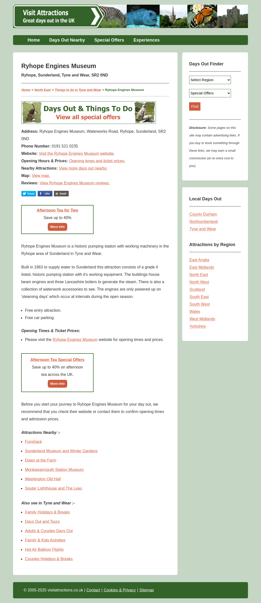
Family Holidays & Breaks (47, 512)
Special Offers (109, 40)
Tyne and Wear (202, 229)
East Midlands (201, 267)
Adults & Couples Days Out (49, 531)
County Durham (203, 214)
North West (199, 282)
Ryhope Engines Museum (75, 340)
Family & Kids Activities (45, 540)
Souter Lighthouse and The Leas (53, 488)
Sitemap (146, 590)
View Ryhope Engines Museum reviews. (75, 183)
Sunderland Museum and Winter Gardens (61, 451)
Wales (194, 311)
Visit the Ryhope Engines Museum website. (76, 153)
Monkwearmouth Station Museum (54, 470)
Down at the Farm (40, 460)
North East (42, 90)
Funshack (33, 442)
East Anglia (199, 260)
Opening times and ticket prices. (97, 161)
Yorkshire (197, 326)
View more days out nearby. (83, 168)
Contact (93, 590)
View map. (41, 176)
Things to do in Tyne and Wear (78, 90)
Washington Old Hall (43, 479)
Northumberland (203, 222)
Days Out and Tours (42, 521)
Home (34, 40)
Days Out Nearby (67, 40)
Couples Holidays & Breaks (49, 559)
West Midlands (202, 319)
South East (199, 297)
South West (199, 304)
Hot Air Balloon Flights (44, 549)
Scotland (197, 289)
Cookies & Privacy (120, 590)
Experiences (146, 40)
